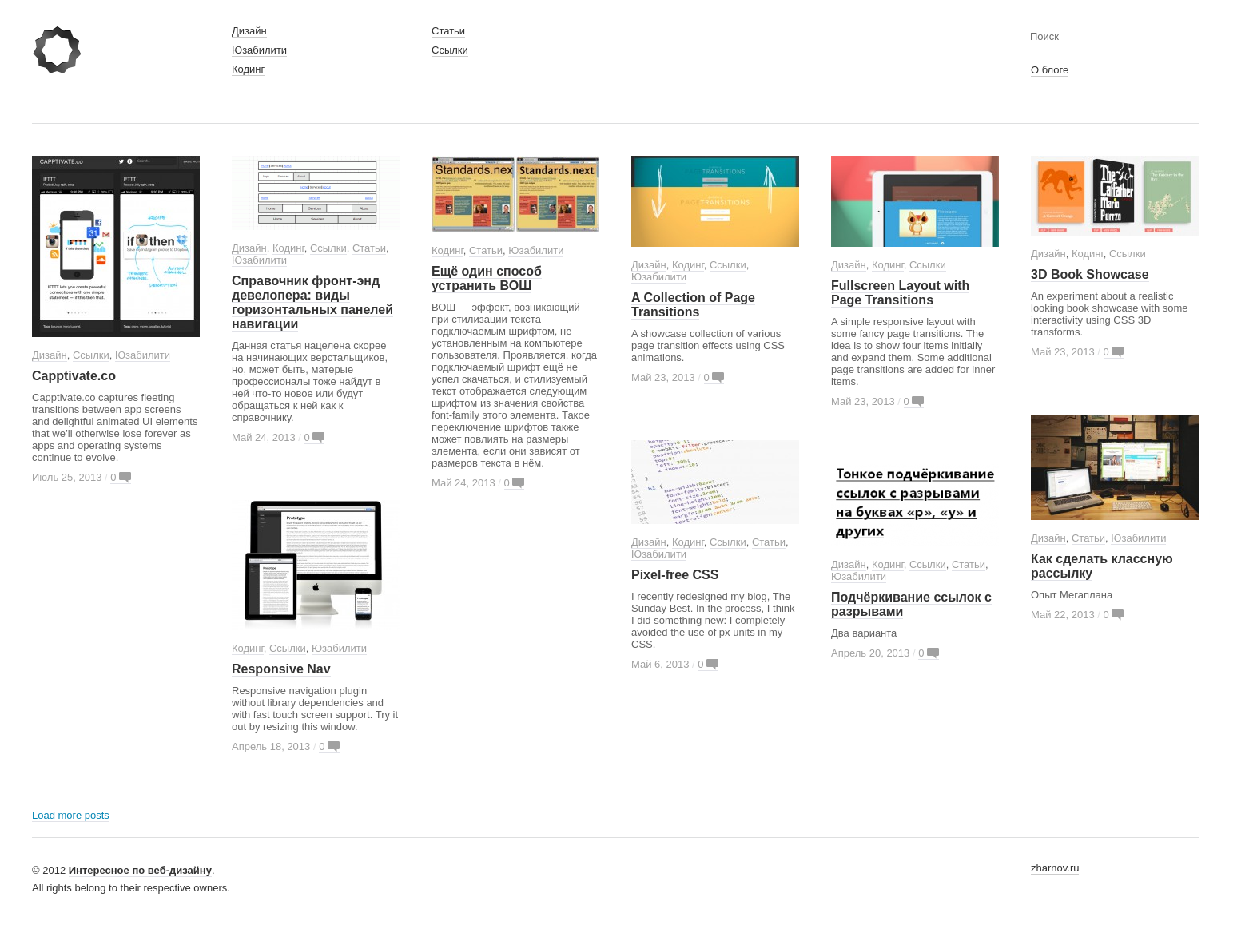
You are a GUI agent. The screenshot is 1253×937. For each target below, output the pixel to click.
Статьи (448, 31)
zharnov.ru (1055, 868)
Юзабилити (259, 50)
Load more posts (70, 815)
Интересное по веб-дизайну (140, 870)
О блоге (1049, 70)
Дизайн (249, 31)
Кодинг (248, 69)
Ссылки (450, 50)
